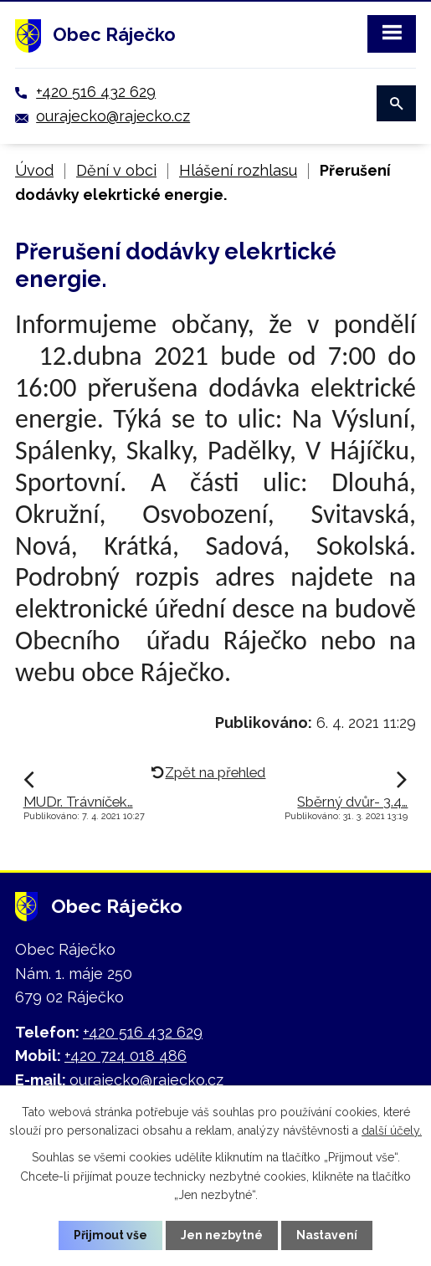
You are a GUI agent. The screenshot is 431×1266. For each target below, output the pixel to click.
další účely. (392, 1130)
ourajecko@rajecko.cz (113, 116)
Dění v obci (116, 170)
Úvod (34, 170)
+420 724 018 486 (125, 1055)
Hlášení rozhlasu (238, 170)
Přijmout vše (110, 1235)
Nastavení (326, 1235)
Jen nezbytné (222, 1235)
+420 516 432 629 (96, 91)
